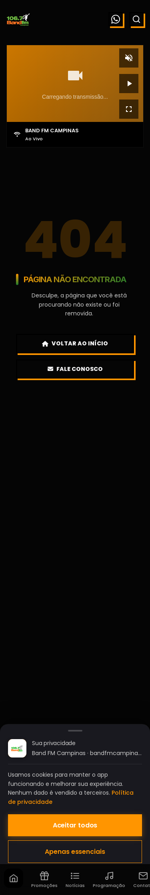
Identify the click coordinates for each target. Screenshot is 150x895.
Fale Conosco (75, 369)
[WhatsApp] (115, 19)
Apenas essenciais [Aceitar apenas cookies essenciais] (75, 851)
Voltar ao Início (75, 343)
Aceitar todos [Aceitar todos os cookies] (75, 825)
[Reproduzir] (128, 83)
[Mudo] (128, 58)
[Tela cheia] (128, 109)
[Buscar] (136, 19)
